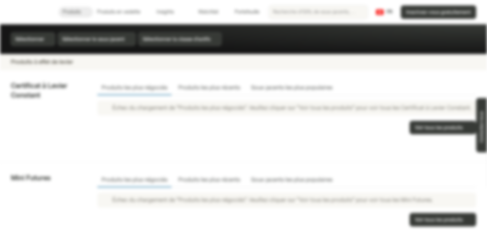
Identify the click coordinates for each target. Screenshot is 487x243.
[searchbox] (318, 12)
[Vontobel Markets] (29, 12)
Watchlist (204, 12)
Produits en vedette (122, 12)
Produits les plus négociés (134, 87)
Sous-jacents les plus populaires (291, 87)
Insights (169, 12)
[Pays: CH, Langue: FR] (384, 12)
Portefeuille (243, 12)
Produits (76, 12)
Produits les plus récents (209, 87)
